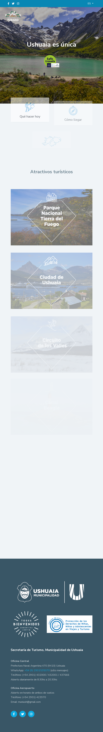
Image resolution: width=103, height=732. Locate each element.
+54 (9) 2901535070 (37, 670)
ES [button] (89, 3)
